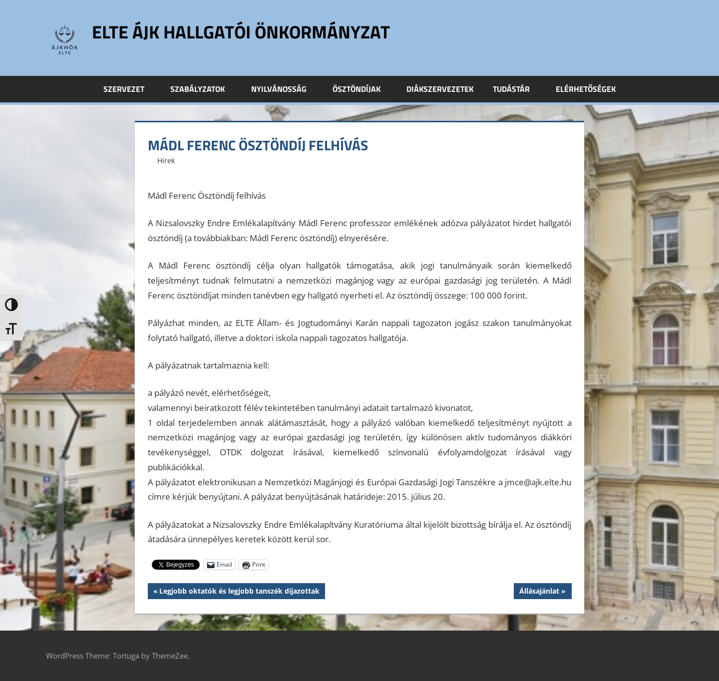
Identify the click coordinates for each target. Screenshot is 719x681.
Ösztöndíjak (362, 89)
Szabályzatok (203, 89)
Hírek (166, 160)
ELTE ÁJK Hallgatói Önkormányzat (241, 31)
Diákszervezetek (439, 89)
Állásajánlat (539, 592)
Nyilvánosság (284, 89)
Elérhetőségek (586, 89)
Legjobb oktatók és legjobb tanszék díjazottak (239, 592)
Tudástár (517, 89)
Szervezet (129, 89)
